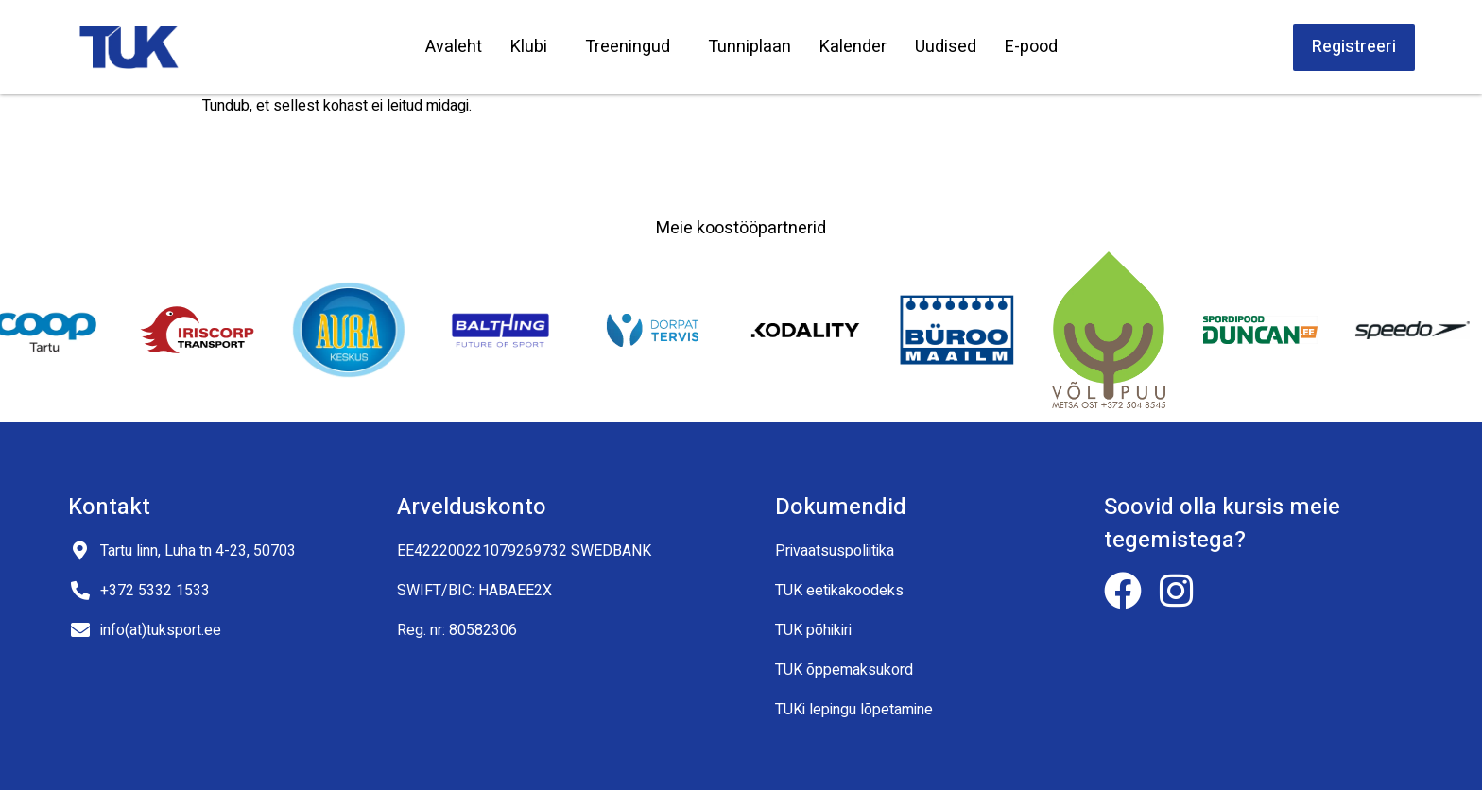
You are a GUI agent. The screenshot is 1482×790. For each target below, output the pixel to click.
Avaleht (453, 47)
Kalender (853, 47)
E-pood (1031, 47)
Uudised (945, 47)
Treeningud (632, 47)
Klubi (533, 47)
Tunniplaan (749, 47)
